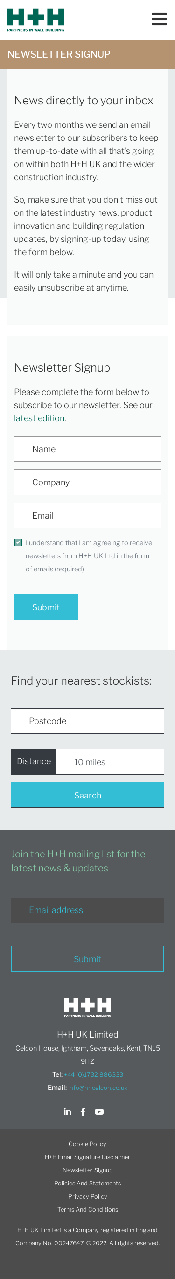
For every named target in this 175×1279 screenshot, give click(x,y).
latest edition (39, 418)
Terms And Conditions (87, 1209)
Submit (46, 607)
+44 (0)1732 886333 (93, 1074)
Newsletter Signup (87, 1170)
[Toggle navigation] (160, 20)
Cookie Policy (87, 1143)
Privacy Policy (87, 1196)
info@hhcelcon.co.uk (97, 1087)
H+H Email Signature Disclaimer (87, 1157)
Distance (34, 761)
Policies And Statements (87, 1183)
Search (87, 795)
